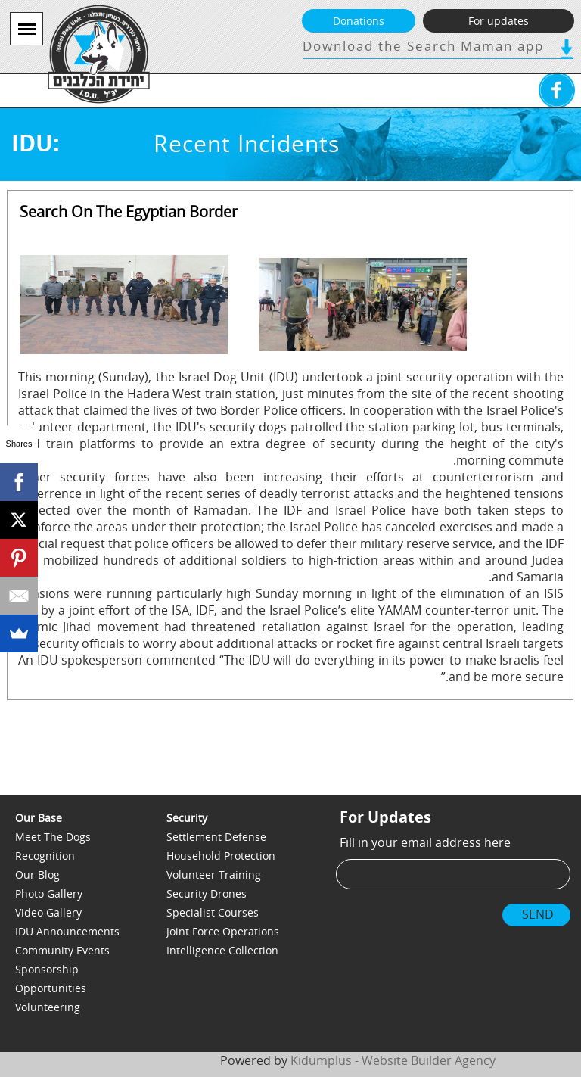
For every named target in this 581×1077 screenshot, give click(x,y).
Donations (358, 21)
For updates (498, 21)
